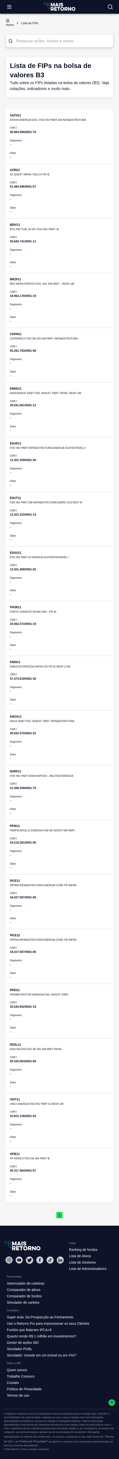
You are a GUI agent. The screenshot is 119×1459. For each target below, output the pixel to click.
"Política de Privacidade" (33, 1441)
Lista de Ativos (80, 1256)
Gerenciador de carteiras (25, 1283)
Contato (13, 1383)
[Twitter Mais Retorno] (29, 1260)
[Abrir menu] (9, 7)
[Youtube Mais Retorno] (19, 1260)
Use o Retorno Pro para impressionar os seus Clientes (48, 1323)
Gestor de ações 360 (23, 1343)
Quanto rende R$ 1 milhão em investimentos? (41, 1336)
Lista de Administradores (87, 1269)
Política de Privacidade (24, 1389)
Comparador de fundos (24, 1296)
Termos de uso (18, 1395)
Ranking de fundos (83, 1250)
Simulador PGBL (19, 1349)
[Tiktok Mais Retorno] (50, 1260)
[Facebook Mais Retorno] (39, 1260)
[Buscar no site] (110, 7)
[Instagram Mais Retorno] (9, 1260)
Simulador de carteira (23, 1302)
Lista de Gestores (82, 1262)
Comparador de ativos (23, 1290)
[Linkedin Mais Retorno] (60, 1260)
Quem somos (17, 1370)
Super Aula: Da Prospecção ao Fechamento (40, 1317)
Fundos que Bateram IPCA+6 (29, 1330)
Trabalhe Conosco (21, 1376)
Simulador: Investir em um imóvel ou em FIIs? (41, 1355)
